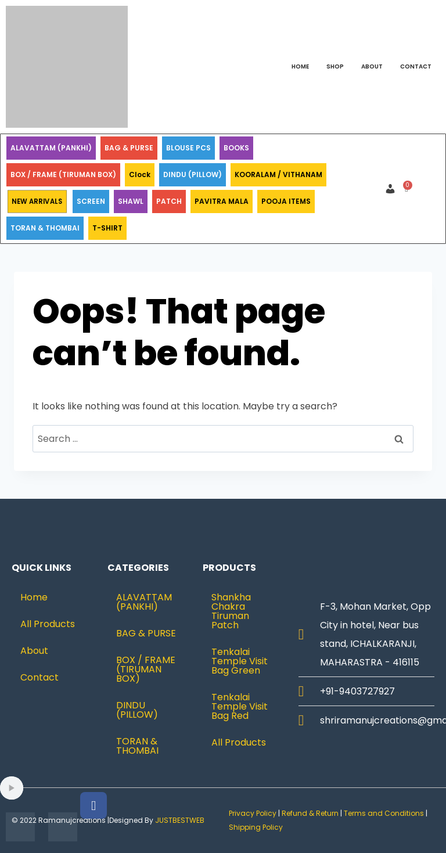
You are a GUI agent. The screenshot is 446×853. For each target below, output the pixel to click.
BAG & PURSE (129, 148)
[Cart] (406, 189)
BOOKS (236, 148)
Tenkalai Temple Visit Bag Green (239, 661)
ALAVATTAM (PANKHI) (51, 148)
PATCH (169, 201)
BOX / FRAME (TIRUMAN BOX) (63, 174)
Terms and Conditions (384, 813)
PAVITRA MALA (222, 201)
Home (300, 66)
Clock (139, 174)
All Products (47, 624)
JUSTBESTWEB (179, 820)
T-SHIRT (107, 228)
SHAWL (130, 201)
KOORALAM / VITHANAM (278, 174)
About (372, 66)
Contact (415, 66)
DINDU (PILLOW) (192, 174)
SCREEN (91, 201)
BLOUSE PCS (188, 148)
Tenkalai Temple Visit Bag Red (239, 706)
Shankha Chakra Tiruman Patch (231, 611)
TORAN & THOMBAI (45, 228)
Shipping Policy (257, 827)
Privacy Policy (252, 813)
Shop (335, 66)
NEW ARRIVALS (37, 201)
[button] (393, 188)
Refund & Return (310, 813)
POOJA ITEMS (286, 201)
